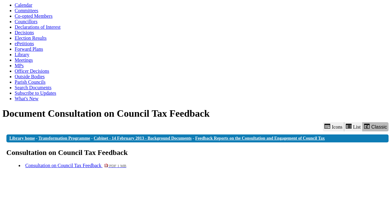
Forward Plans (29, 49)
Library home (22, 138)
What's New (26, 98)
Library (22, 54)
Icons (333, 127)
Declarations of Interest (37, 27)
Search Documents (33, 87)
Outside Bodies (30, 76)
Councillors (26, 21)
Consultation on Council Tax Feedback (75, 165)
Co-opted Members (34, 16)
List (353, 127)
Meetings (24, 60)
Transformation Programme (64, 138)
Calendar (23, 5)
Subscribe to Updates (35, 93)
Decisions (24, 32)
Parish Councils (30, 82)
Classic (375, 127)
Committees (26, 10)
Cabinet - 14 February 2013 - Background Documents (143, 138)
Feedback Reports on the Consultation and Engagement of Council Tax (260, 138)
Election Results (30, 38)
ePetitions (24, 43)
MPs (19, 65)
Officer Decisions (32, 71)
